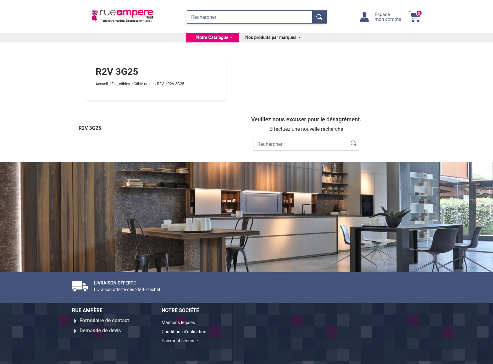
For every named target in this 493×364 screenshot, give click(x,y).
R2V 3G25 (90, 128)
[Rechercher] (249, 17)
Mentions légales (181, 323)
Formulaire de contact (104, 320)
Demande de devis (100, 328)
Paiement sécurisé (183, 338)
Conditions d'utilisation (187, 331)
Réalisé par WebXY (366, 357)
